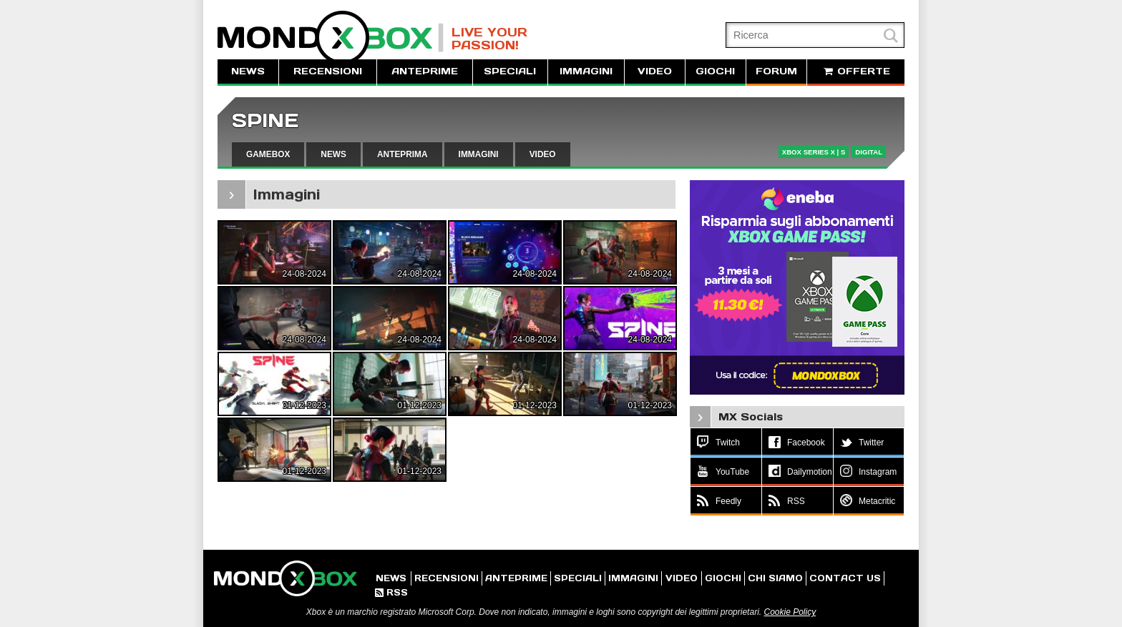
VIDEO (655, 71)
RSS (391, 592)
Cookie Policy (790, 612)
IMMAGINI (586, 71)
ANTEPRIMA (402, 154)
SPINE (265, 120)
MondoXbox (331, 37)
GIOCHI (715, 71)
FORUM (776, 71)
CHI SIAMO (775, 578)
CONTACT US (845, 578)
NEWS (248, 71)
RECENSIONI (327, 71)
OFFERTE (855, 71)
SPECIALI (510, 71)
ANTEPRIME (424, 71)
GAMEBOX (268, 154)
